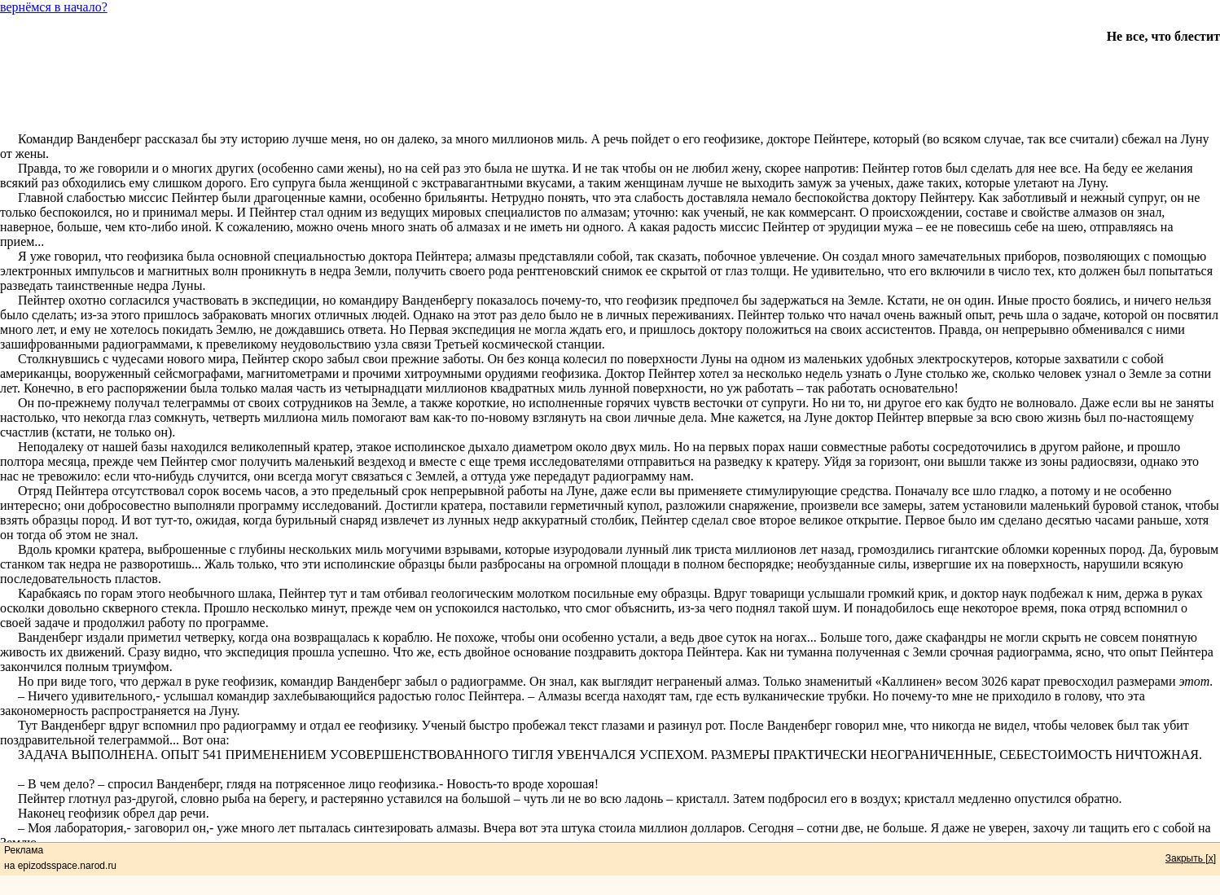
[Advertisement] (610, 80)
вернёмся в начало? (54, 7)
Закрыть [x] (1190, 858)
